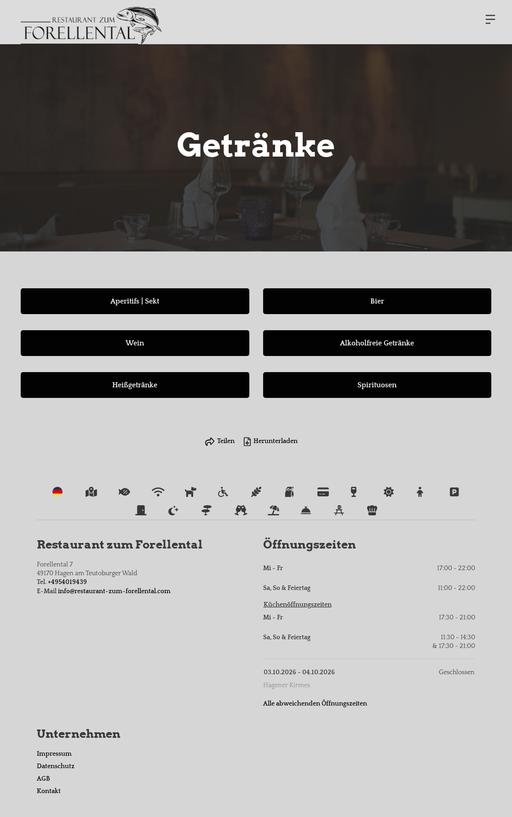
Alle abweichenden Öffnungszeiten (315, 703)
